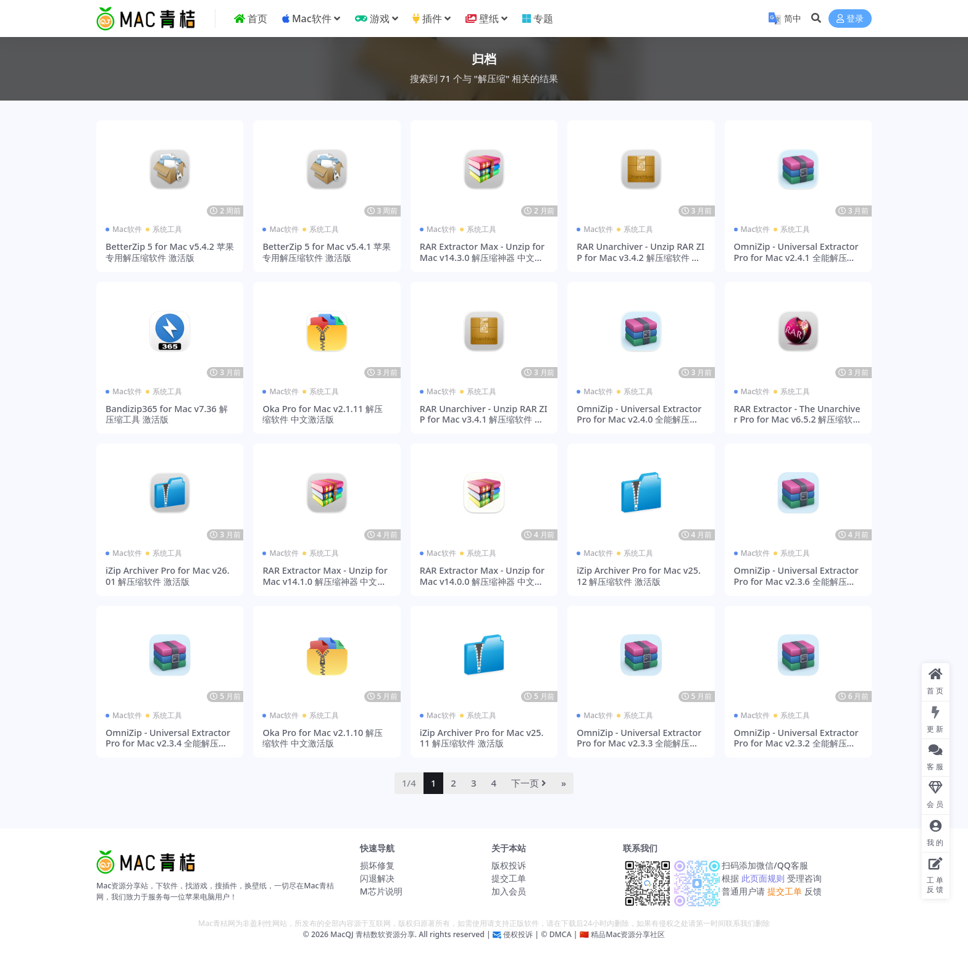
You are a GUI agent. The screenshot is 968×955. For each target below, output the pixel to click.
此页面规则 (762, 878)
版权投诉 (508, 865)
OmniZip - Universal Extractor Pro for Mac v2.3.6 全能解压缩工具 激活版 (796, 581)
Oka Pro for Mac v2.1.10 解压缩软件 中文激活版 (322, 738)
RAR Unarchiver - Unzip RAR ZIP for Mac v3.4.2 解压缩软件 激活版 (640, 257)
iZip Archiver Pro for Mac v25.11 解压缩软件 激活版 (482, 738)
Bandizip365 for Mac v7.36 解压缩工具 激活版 (167, 414)
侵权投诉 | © (524, 934)
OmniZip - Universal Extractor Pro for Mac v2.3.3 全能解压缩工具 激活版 (639, 743)
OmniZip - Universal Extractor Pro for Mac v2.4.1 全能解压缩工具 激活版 (796, 257)
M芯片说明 (381, 891)
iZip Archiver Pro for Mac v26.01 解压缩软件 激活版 (168, 575)
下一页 (528, 783)
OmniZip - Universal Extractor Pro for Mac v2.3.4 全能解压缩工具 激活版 (168, 743)
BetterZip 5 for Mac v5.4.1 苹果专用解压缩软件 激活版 (326, 252)
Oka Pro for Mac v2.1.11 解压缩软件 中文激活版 (322, 414)
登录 (850, 18)
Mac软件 (127, 229)
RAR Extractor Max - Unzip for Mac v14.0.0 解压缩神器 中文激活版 (482, 581)
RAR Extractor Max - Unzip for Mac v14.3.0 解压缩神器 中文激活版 (482, 257)
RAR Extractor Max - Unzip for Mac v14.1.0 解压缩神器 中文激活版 (324, 581)
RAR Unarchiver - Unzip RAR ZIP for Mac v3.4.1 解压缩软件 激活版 (484, 419)
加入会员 (508, 891)
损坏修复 (377, 865)
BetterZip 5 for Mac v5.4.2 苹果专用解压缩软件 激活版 (170, 252)
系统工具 (167, 229)
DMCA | (562, 934)
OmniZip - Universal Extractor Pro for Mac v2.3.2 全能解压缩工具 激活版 (796, 743)
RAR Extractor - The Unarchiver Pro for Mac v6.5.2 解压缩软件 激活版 (798, 419)
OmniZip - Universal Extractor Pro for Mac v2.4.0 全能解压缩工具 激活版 (639, 419)
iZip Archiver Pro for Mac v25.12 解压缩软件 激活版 (639, 575)
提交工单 (508, 878)
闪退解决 (377, 878)
